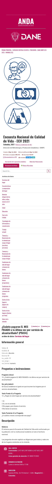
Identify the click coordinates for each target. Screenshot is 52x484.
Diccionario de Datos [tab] (11, 165)
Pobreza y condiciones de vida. (23, 145)
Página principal (6, 50)
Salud (3, 208)
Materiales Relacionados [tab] (36, 162)
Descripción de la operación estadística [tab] (15, 162)
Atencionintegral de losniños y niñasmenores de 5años (6, 199)
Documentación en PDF (10, 157)
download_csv (35, 326)
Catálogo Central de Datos (21, 50)
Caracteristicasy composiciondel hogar (6, 188)
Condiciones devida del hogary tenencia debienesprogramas (6, 291)
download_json (45, 326)
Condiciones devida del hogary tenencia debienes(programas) (6, 278)
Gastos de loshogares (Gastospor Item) (6, 313)
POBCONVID (33, 50)
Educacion (5, 211)
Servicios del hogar (22, 336)
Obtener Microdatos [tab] (27, 165)
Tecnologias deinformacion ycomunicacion (6, 223)
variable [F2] (9, 52)
